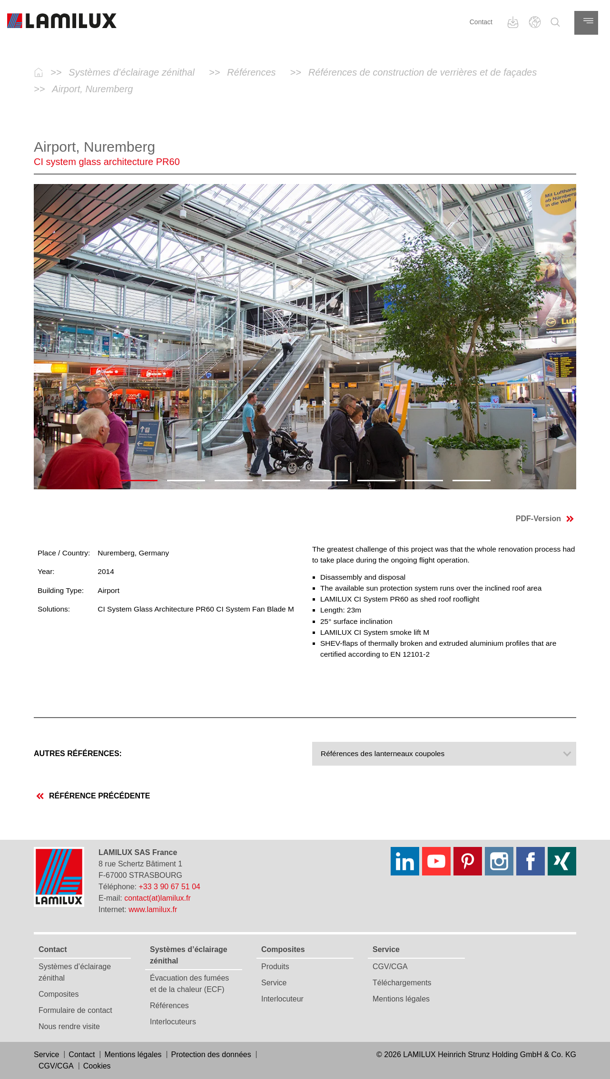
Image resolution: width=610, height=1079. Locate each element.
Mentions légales (401, 999)
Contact (481, 22)
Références (169, 1005)
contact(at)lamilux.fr (157, 898)
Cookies (97, 1066)
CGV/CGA (390, 966)
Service (273, 983)
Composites (59, 994)
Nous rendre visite (69, 1026)
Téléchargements (402, 983)
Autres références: (78, 753)
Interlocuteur (282, 999)
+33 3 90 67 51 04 (169, 887)
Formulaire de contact (75, 1010)
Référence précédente (93, 796)
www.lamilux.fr (152, 909)
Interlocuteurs (173, 1022)
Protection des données (211, 1054)
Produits (275, 966)
